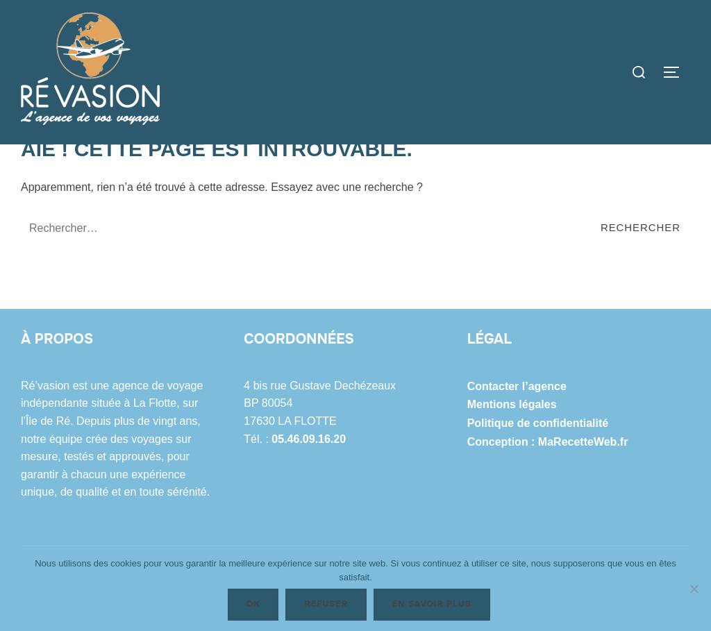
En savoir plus (431, 603)
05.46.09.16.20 (308, 523)
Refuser (325, 603)
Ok (253, 603)
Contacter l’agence (517, 471)
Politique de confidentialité (538, 508)
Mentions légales (512, 489)
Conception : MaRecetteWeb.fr (547, 526)
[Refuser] (694, 589)
